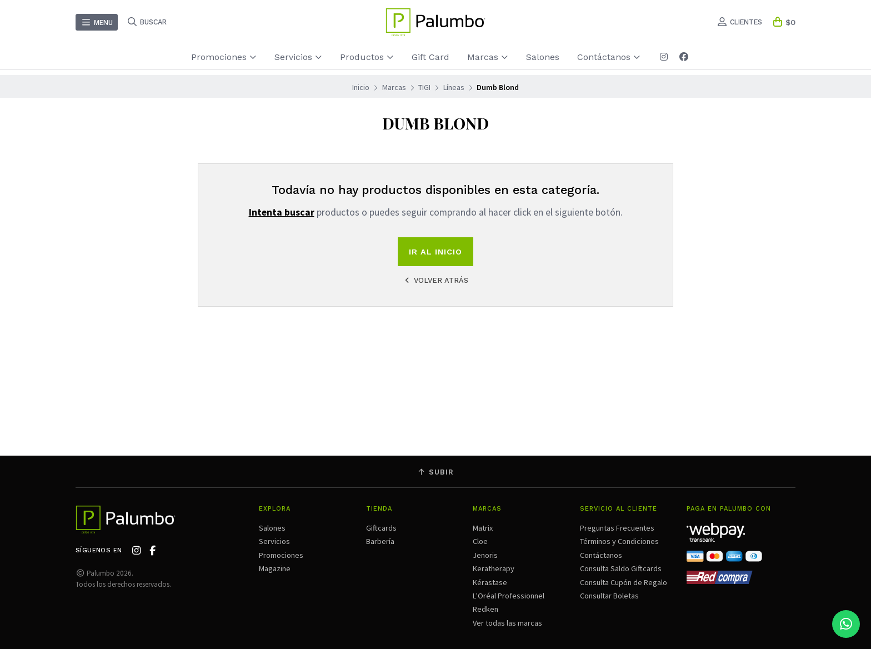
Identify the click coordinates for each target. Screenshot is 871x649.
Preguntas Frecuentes (617, 528)
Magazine (275, 568)
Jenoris (485, 555)
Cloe (480, 541)
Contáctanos (608, 57)
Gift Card (430, 57)
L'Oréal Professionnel (508, 596)
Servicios (298, 57)
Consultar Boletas (609, 596)
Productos (367, 57)
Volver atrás (435, 280)
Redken (485, 609)
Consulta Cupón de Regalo (623, 582)
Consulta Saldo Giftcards (621, 568)
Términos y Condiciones (619, 541)
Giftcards (381, 528)
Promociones (224, 57)
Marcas (487, 57)
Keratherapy (493, 568)
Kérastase (490, 582)
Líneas (453, 87)
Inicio (360, 87)
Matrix (483, 528)
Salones (542, 57)
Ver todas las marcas (507, 623)
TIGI (424, 87)
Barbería (380, 541)
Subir (435, 472)
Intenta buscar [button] (281, 212)
